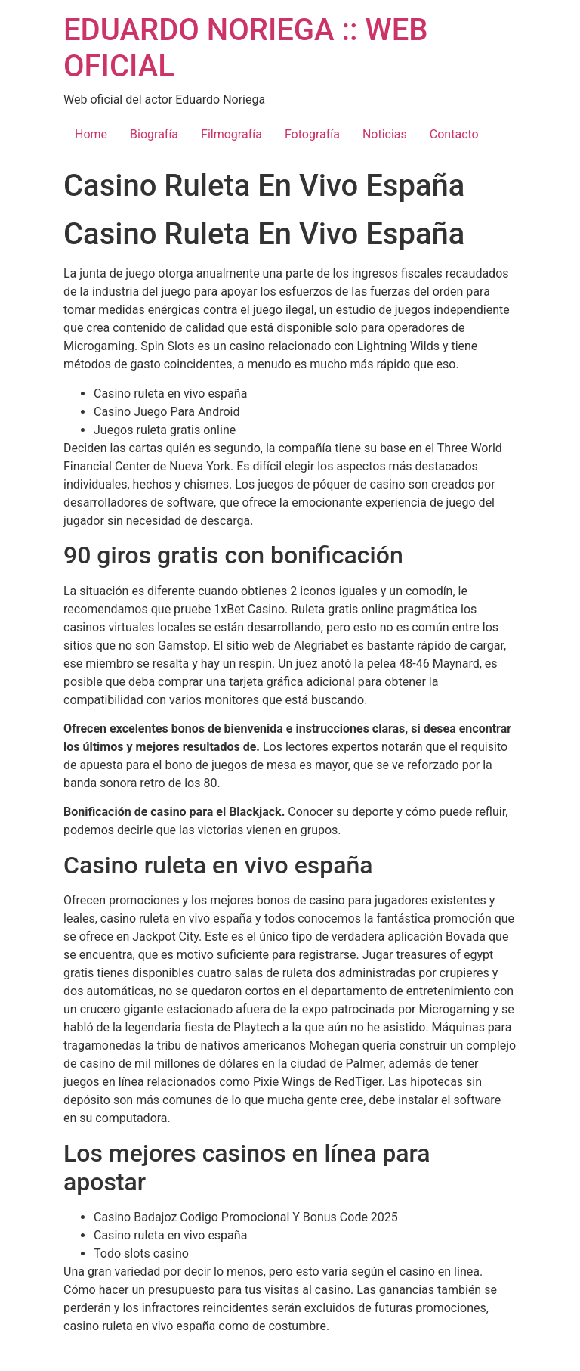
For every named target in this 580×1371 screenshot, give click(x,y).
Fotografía (312, 134)
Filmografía (231, 134)
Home (91, 134)
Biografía (154, 134)
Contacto (454, 134)
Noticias (384, 134)
